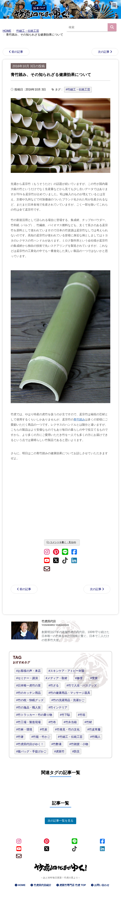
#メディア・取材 (56, 678)
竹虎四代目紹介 (42, 885)
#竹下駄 (65, 714)
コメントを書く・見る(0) (63, 542)
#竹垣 (81, 714)
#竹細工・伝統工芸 (78, 89)
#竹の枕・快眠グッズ (30, 700)
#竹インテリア (58, 707)
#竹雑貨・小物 (78, 744)
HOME (22, 885)
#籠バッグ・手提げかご (31, 751)
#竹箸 (20, 736)
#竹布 (52, 722)
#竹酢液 (56, 744)
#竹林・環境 (24, 729)
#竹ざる (54, 685)
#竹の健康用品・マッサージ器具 (69, 692)
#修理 (78, 678)
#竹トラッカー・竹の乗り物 (34, 714)
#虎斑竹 (59, 751)
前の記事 (17, 51)
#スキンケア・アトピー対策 (66, 670)
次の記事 (103, 51)
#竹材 (88, 722)
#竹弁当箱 (70, 722)
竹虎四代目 (49, 621)
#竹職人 (95, 736)
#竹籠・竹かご (40, 736)
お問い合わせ (101, 885)
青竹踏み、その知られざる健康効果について (51, 74)
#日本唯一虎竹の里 (28, 685)
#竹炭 (43, 729)
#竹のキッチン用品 (28, 692)
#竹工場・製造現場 (28, 722)
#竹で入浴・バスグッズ (82, 685)
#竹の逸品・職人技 (28, 707)
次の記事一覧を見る (60, 820)
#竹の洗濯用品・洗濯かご (67, 700)
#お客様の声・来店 (28, 670)
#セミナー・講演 (27, 678)
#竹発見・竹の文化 (67, 729)
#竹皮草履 (93, 729)
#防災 (76, 751)
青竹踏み (79, 419)
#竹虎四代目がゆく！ (30, 744)
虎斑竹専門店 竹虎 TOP (72, 885)
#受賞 (94, 678)
